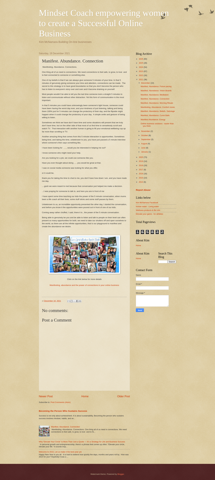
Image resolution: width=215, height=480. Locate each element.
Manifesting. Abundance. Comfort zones (158, 107)
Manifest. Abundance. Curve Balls (155, 115)
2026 (141, 59)
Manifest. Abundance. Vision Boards (156, 90)
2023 (141, 71)
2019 (141, 161)
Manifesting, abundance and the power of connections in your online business (84, 285)
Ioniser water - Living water (147, 206)
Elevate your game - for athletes (149, 214)
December (145, 83)
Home (85, 396)
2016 (141, 173)
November (145, 131)
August (144, 143)
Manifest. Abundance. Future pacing (156, 86)
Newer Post (46, 396)
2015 (141, 178)
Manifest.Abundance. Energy (153, 119)
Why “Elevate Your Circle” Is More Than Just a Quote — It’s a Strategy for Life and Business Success (82, 442)
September (146, 139)
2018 (141, 165)
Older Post (123, 396)
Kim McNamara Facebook (147, 202)
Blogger (121, 474)
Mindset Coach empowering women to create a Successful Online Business (104, 23)
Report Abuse (143, 190)
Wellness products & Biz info (148, 210)
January (144, 152)
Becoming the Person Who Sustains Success (63, 411)
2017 (141, 169)
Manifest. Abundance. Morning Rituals (157, 103)
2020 (141, 157)
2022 (141, 75)
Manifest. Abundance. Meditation (155, 95)
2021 (141, 79)
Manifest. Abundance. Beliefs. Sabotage (158, 111)
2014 (141, 182)
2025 (141, 63)
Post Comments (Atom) (61, 402)
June (143, 148)
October (144, 135)
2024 (141, 67)
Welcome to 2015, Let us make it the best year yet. (60, 452)
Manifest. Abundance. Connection (65, 427)
